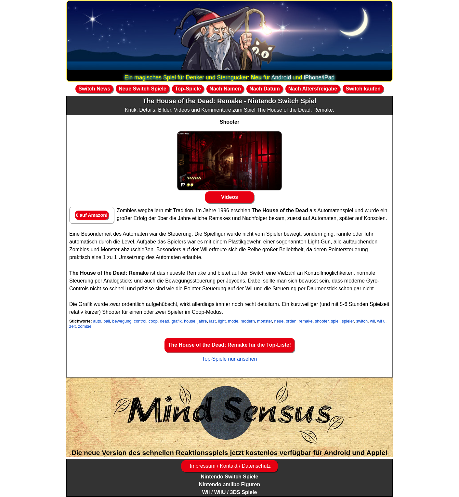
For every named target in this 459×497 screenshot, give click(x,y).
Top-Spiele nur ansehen (229, 359)
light (222, 321)
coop (153, 321)
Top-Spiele (188, 88)
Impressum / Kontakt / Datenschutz (229, 466)
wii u (381, 321)
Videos (229, 197)
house (189, 321)
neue (278, 321)
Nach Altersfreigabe (312, 88)
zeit (72, 326)
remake (306, 321)
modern (248, 321)
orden (291, 321)
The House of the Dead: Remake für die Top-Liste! (229, 345)
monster (264, 321)
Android (281, 77)
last (212, 321)
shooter (322, 321)
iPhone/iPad (319, 77)
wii (372, 321)
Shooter (229, 122)
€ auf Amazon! (92, 215)
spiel (335, 321)
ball (106, 321)
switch (362, 321)
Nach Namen (225, 88)
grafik (177, 321)
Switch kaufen (363, 88)
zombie (84, 326)
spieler (348, 321)
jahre (202, 321)
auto (97, 321)
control (140, 321)
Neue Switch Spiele (142, 88)
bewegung (121, 321)
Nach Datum (264, 88)
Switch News (94, 88)
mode (233, 321)
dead (164, 321)
